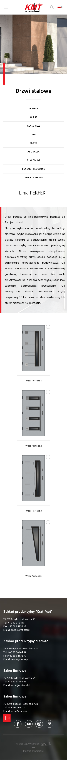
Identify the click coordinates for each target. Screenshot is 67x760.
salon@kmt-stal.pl (20, 685)
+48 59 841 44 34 (17, 652)
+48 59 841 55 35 (17, 626)
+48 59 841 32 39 (17, 656)
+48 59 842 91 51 (17, 623)
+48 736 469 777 (16, 707)
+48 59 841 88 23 (17, 681)
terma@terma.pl (19, 659)
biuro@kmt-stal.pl (20, 630)
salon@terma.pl (19, 711)
